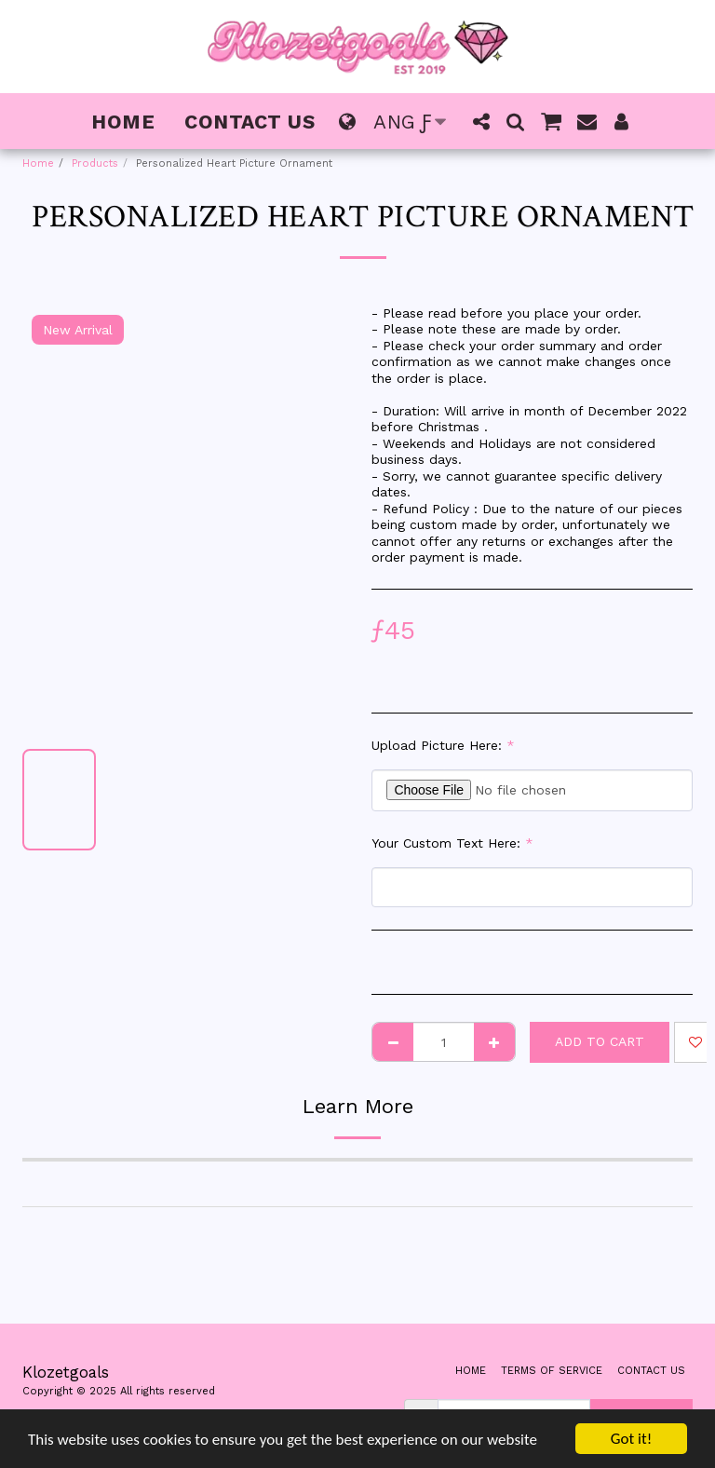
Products (95, 163)
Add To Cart (599, 1041)
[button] (481, 121)
